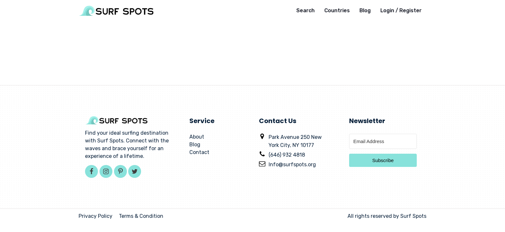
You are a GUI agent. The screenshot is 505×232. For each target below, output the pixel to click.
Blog (365, 10)
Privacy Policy (95, 216)
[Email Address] (383, 141)
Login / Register (401, 10)
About (196, 137)
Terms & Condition (141, 216)
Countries (337, 10)
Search (305, 10)
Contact (199, 152)
